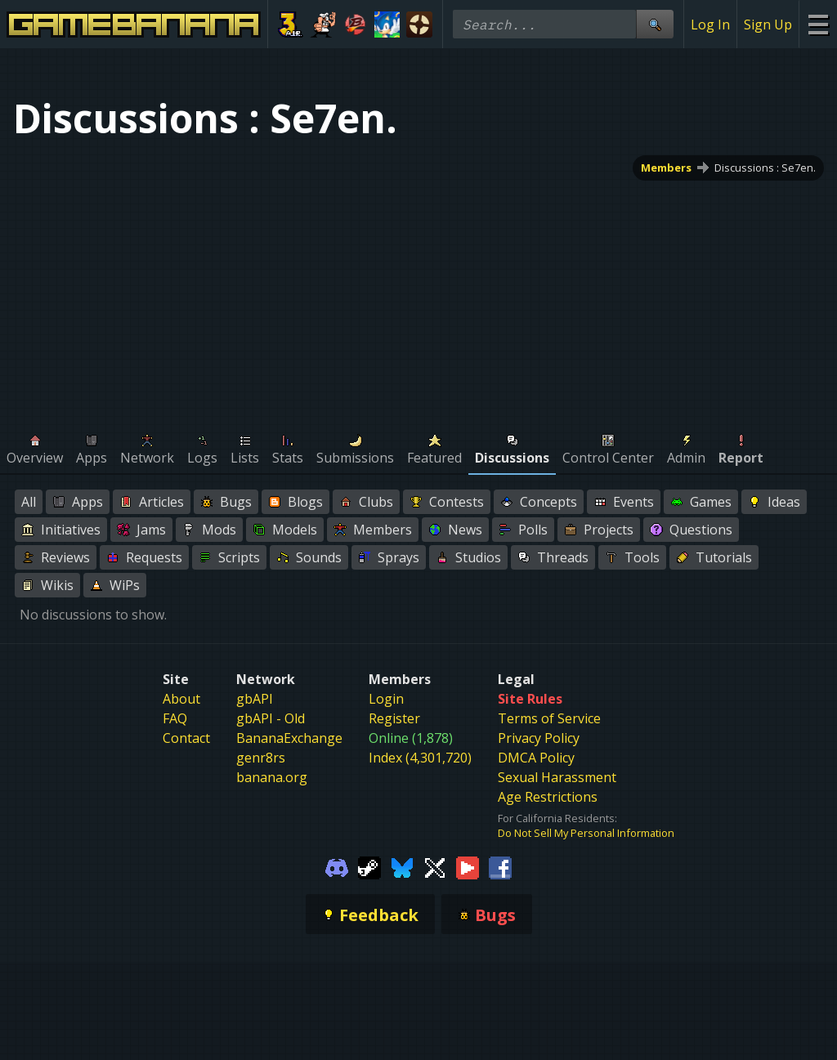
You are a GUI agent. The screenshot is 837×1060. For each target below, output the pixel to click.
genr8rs (260, 758)
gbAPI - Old (270, 718)
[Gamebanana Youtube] (467, 866)
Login (386, 699)
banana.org (271, 777)
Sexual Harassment (557, 777)
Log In (710, 25)
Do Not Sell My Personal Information (586, 832)
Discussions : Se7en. (765, 167)
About (181, 699)
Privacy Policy (539, 738)
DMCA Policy (536, 758)
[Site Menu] (818, 24)
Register (394, 718)
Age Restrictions (548, 797)
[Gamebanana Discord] (337, 866)
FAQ (175, 718)
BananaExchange (289, 738)
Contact (186, 738)
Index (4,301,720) (420, 758)
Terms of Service (549, 718)
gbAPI (254, 699)
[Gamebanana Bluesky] (402, 866)
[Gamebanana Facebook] (500, 866)
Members (666, 167)
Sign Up (768, 25)
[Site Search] (655, 24)
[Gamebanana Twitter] (435, 866)
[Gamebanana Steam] (369, 866)
